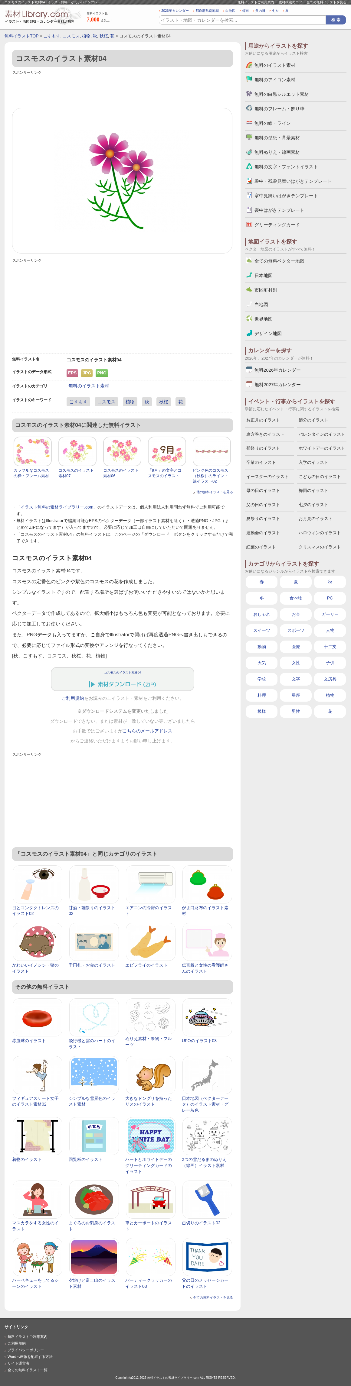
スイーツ (261, 630)
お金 (296, 614)
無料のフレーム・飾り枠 (279, 108)
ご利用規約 (72, 698)
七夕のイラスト (313, 504)
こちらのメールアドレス (147, 731)
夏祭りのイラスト (263, 518)
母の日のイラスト (263, 490)
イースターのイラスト (267, 476)
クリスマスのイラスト (320, 546)
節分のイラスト (313, 420)
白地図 (230, 10)
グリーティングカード (277, 224)
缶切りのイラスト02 (201, 1222)
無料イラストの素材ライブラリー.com (173, 1377)
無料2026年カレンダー (277, 370)
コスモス (71, 36)
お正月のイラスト (263, 420)
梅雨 (245, 10)
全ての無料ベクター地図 (279, 260)
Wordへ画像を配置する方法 (30, 1357)
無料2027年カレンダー (277, 384)
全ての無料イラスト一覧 (28, 1370)
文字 (296, 679)
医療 (296, 646)
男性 (296, 711)
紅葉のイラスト (261, 546)
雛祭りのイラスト (263, 448)
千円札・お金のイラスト (92, 965)
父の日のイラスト (263, 504)
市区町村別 (265, 289)
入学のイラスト (313, 462)
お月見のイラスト (316, 518)
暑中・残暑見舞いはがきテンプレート (293, 181)
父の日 (260, 10)
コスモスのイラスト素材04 (122, 672)
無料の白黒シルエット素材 (281, 94)
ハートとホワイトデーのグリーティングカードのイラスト (148, 1165)
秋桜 (104, 36)
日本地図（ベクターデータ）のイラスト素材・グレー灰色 (205, 1104)
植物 (86, 36)
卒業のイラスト (261, 462)
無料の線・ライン (272, 123)
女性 (296, 662)
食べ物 (296, 598)
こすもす (51, 36)
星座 (296, 695)
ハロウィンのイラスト (320, 532)
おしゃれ (261, 614)
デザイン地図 (268, 333)
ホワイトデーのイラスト (322, 448)
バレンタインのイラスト (322, 434)
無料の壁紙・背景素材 (277, 137)
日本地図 (263, 275)
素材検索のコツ (290, 2)
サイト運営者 (18, 1363)
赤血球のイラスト (29, 1040)
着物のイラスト (27, 1159)
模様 (262, 711)
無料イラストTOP (21, 36)
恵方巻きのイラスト (265, 434)
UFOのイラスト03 (199, 1040)
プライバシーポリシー (26, 1350)
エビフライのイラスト (146, 965)
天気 (262, 662)
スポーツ (295, 630)
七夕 (275, 10)
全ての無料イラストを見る (326, 2)
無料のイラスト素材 (88, 385)
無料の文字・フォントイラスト (286, 166)
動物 (262, 646)
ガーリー (330, 614)
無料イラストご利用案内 (256, 2)
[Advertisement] (122, 89)
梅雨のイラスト (313, 490)
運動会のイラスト (263, 532)
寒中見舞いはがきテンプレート (286, 195)
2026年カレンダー (175, 10)
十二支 (330, 646)
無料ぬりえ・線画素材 (277, 152)
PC (330, 598)
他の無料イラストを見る (214, 492)
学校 (262, 679)
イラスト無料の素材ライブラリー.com (57, 507)
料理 (262, 695)
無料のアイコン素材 (274, 79)
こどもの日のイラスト (320, 476)
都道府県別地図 (207, 10)
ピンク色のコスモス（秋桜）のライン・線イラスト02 (210, 475)
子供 (330, 662)
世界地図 (263, 318)
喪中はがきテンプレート (279, 210)
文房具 (330, 679)
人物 (330, 630)
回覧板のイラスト (86, 1159)
